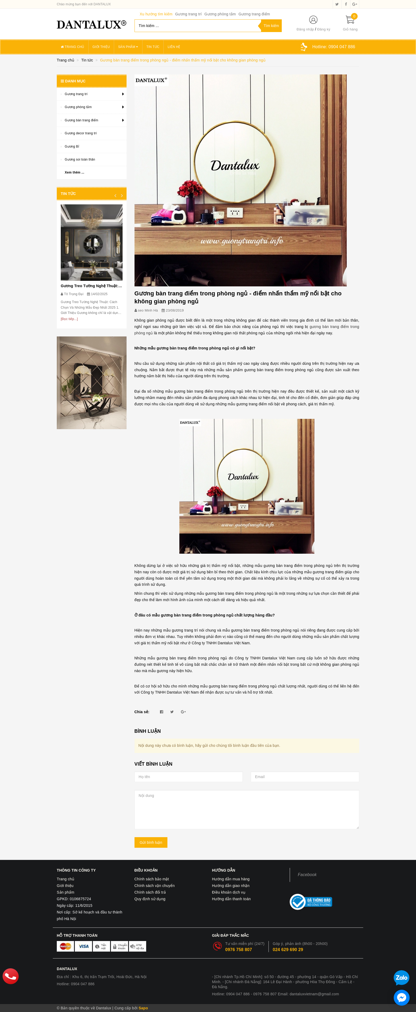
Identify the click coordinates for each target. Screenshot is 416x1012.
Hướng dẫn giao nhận (231, 886)
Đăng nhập (305, 29)
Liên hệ (174, 47)
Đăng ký (323, 29)
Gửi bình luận (151, 842)
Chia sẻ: (142, 712)
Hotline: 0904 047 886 (75, 984)
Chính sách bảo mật (152, 879)
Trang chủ (72, 47)
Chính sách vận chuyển (155, 886)
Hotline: (333, 47)
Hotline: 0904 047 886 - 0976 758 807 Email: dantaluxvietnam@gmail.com (275, 994)
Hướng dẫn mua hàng (231, 879)
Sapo (143, 1008)
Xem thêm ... (74, 172)
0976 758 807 (238, 949)
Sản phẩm (128, 47)
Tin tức (152, 47)
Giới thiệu (101, 47)
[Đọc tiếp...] (69, 319)
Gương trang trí (188, 14)
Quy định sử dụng (150, 899)
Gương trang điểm (254, 14)
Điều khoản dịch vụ (228, 892)
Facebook (307, 874)
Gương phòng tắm (220, 14)
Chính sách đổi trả (150, 892)
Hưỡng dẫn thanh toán (231, 899)
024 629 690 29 (288, 949)
